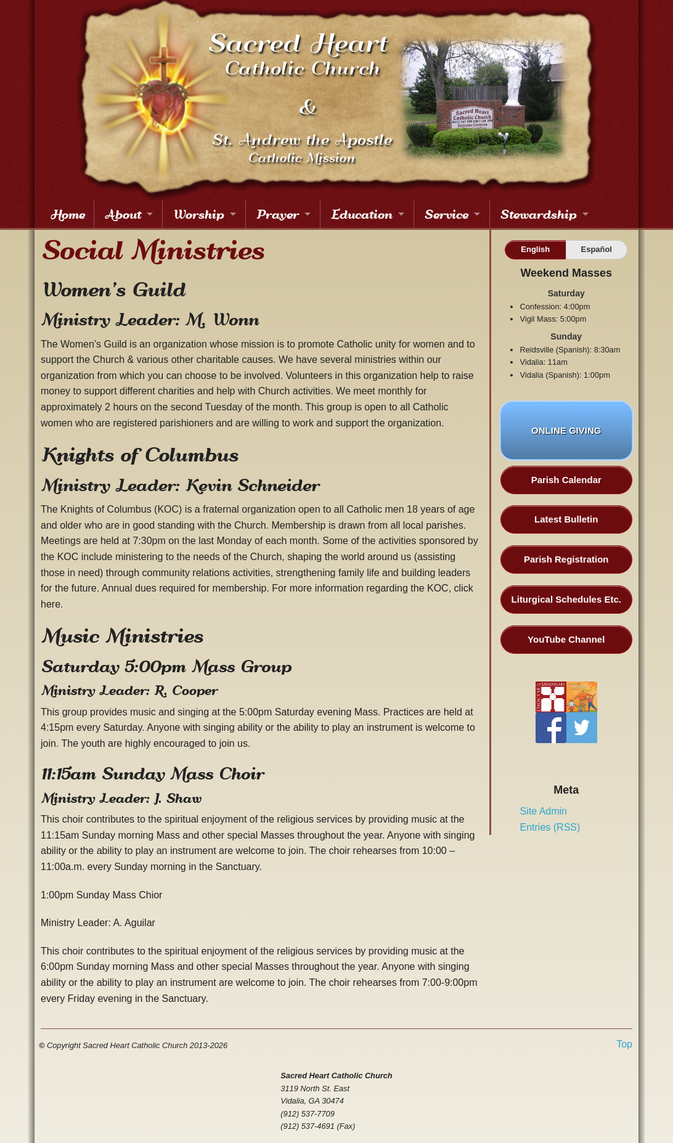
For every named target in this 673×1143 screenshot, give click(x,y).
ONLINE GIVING (566, 437)
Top (624, 1044)
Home (67, 214)
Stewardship (538, 214)
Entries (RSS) (550, 827)
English (535, 249)
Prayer (277, 214)
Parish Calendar (566, 479)
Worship (198, 214)
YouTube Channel (566, 639)
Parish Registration (566, 559)
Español (596, 249)
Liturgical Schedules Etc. (566, 599)
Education (361, 214)
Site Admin (543, 811)
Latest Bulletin (566, 519)
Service (446, 214)
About (122, 214)
